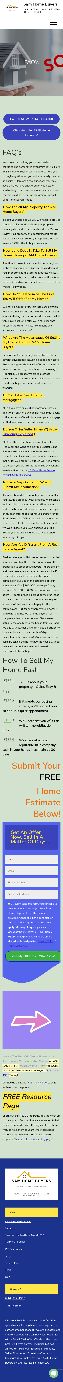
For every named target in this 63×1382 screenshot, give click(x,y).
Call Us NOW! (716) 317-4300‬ (31, 119)
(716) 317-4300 (37, 1082)
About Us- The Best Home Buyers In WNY (24, 1235)
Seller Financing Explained (30, 431)
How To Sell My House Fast (18, 1221)
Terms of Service (18, 946)
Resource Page (12, 1263)
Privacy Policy (46, 941)
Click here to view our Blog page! (33, 1139)
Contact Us (10, 1228)
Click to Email (13, 1305)
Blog (7, 1276)
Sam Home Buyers (41, 4)
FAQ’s (8, 1256)
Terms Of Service (15, 1242)
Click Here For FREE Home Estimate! (31, 132)
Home (8, 1269)
